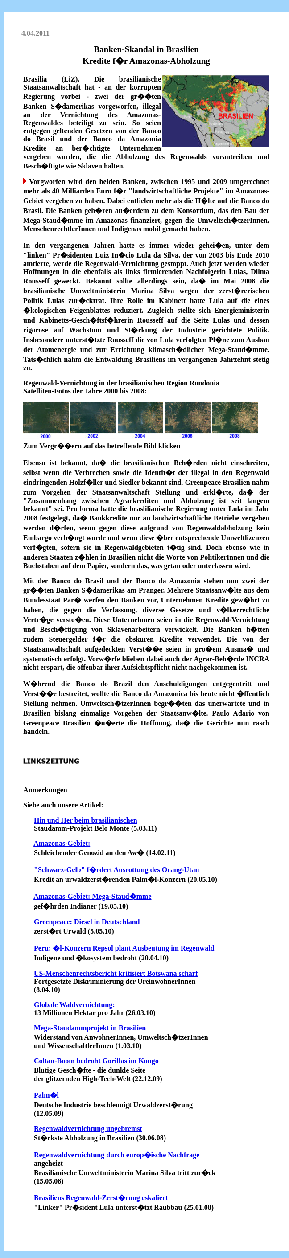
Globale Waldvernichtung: (74, 1004)
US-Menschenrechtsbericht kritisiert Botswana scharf (116, 973)
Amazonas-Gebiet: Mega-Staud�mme (92, 896)
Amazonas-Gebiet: (61, 843)
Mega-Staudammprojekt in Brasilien (90, 1028)
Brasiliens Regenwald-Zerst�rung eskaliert (101, 1197)
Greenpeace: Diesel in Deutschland (87, 922)
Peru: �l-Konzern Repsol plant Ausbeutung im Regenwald (124, 948)
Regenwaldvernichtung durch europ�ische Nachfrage (116, 1155)
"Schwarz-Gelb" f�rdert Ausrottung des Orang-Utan (116, 869)
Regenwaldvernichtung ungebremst (88, 1128)
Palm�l (46, 1095)
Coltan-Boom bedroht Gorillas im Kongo (96, 1061)
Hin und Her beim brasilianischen (85, 820)
